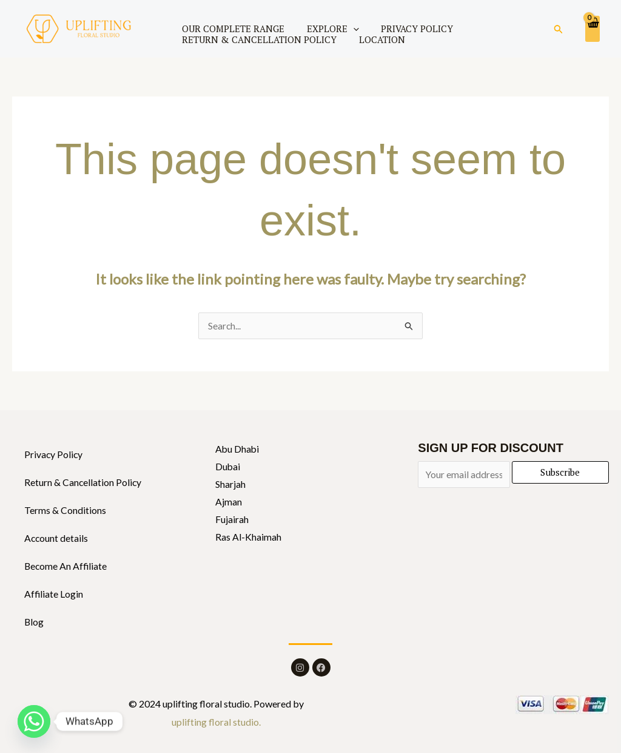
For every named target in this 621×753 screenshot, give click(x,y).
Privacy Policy (54, 455)
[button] (558, 29)
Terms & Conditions (65, 510)
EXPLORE (324, 28)
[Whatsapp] (34, 721)
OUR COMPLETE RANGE (231, 28)
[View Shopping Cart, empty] (592, 28)
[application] (345, 28)
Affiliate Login (54, 594)
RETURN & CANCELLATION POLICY (257, 39)
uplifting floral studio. (216, 722)
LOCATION (374, 39)
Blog (34, 622)
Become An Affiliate (66, 566)
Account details (56, 538)
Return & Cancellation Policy (83, 482)
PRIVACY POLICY (403, 28)
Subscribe (560, 473)
